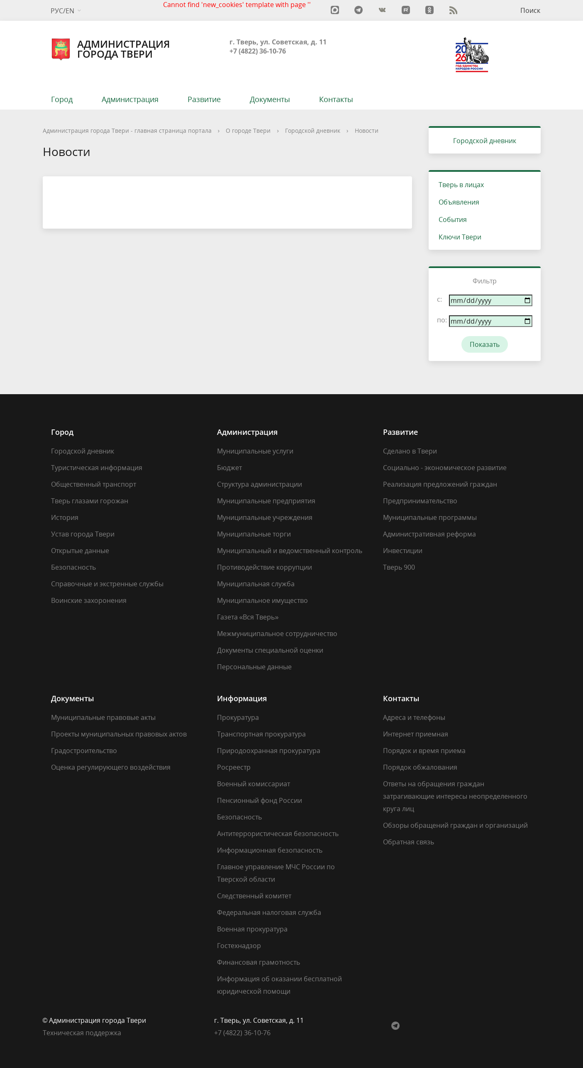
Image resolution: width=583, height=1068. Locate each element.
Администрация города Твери (110, 49)
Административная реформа (429, 534)
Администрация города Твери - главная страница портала (127, 130)
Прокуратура (238, 717)
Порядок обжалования (420, 767)
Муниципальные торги (254, 534)
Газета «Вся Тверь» (248, 617)
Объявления (459, 202)
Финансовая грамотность (258, 962)
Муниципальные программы (430, 517)
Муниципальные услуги (255, 451)
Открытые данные (80, 550)
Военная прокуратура (252, 929)
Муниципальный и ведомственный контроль (289, 550)
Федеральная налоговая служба (269, 912)
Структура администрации (259, 484)
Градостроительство (84, 750)
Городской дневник (312, 130)
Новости (366, 130)
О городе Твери (248, 130)
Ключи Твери (460, 236)
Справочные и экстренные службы (107, 583)
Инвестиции (402, 550)
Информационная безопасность (269, 850)
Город (62, 99)
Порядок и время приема (424, 750)
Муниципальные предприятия (266, 500)
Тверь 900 (399, 567)
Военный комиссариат (253, 783)
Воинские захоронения (89, 600)
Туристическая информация (96, 467)
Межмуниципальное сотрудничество (277, 633)
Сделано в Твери (410, 451)
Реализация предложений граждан (440, 484)
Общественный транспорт (93, 484)
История (64, 517)
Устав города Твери (83, 534)
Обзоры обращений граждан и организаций (455, 825)
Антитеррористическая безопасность (278, 833)
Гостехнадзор (239, 945)
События (453, 219)
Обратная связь (408, 841)
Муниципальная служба (256, 583)
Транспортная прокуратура (261, 734)
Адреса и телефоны (414, 717)
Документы (270, 99)
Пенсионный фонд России (259, 800)
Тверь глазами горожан (89, 500)
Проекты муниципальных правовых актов (119, 734)
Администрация (130, 99)
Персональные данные (254, 666)
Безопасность (73, 567)
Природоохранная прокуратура (268, 750)
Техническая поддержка (82, 1032)
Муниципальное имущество (262, 600)
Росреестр (234, 767)
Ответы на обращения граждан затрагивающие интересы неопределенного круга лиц (455, 796)
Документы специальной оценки (270, 650)
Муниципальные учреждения (264, 517)
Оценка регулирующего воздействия (111, 767)
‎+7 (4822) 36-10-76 (242, 1032)
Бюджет (229, 467)
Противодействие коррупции (264, 567)
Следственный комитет (254, 895)
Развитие (204, 99)
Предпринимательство (420, 500)
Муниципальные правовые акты (103, 717)
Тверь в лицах (461, 184)
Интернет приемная (415, 734)
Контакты (336, 99)
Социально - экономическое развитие (445, 467)
